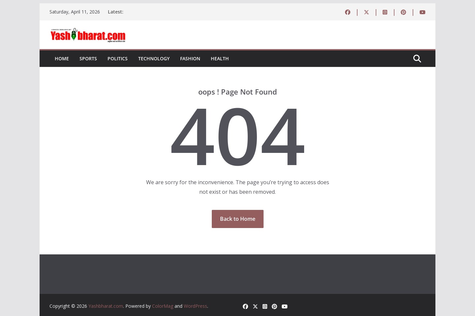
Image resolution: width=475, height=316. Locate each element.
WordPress (195, 306)
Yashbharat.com (105, 306)
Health (220, 58)
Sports (88, 58)
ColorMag (162, 306)
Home (62, 58)
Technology (154, 58)
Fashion (190, 58)
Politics (118, 58)
